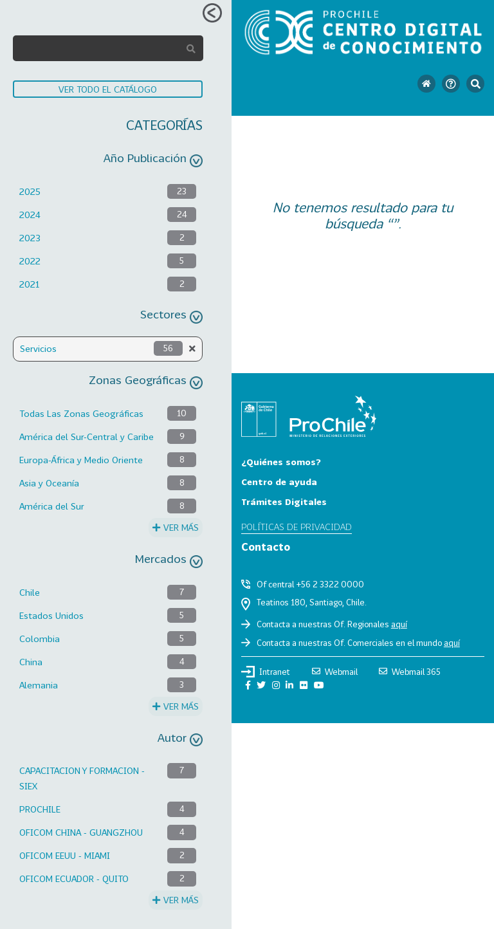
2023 (30, 237)
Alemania (38, 684)
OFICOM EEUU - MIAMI (64, 855)
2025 (30, 191)
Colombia (39, 638)
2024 (30, 214)
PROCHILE (39, 809)
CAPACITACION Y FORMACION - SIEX (82, 778)
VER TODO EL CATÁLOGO (108, 89)
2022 (30, 260)
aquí (399, 624)
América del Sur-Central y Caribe (86, 436)
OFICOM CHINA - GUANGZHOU (81, 832)
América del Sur (51, 506)
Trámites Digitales (284, 501)
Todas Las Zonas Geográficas (81, 413)
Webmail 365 (410, 672)
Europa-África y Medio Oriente (81, 459)
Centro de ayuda (279, 481)
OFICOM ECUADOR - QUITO (74, 878)
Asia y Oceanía (49, 482)
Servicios (38, 348)
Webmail (335, 672)
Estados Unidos (51, 615)
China (30, 661)
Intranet (265, 671)
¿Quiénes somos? (281, 461)
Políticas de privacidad (296, 526)
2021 (29, 284)
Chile (29, 592)
